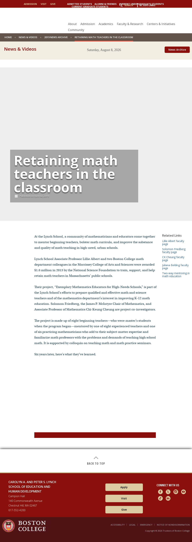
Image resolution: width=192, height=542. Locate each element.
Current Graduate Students (90, 6)
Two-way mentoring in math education (176, 274)
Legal (132, 524)
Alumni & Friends (105, 4)
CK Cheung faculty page (173, 258)
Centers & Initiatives (161, 24)
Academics (106, 24)
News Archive (177, 49)
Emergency (146, 524)
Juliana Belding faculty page (175, 266)
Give (53, 4)
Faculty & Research (130, 24)
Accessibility (118, 524)
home (8, 37)
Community (76, 30)
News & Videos (28, 37)
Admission (30, 4)
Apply (124, 487)
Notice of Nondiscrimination (173, 524)
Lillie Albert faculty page (173, 242)
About (72, 24)
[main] (96, 263)
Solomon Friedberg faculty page (173, 250)
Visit (43, 4)
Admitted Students (79, 4)
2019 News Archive (56, 37)
